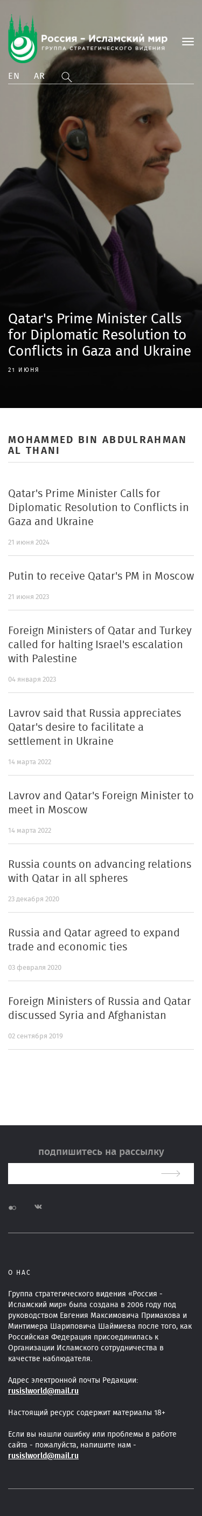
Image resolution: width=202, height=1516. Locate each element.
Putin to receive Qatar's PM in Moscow (101, 576)
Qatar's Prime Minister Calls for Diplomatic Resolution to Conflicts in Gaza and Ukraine (98, 507)
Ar (40, 76)
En (14, 76)
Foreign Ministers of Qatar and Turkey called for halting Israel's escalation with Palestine (100, 645)
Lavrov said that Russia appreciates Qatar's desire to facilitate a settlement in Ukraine (94, 727)
